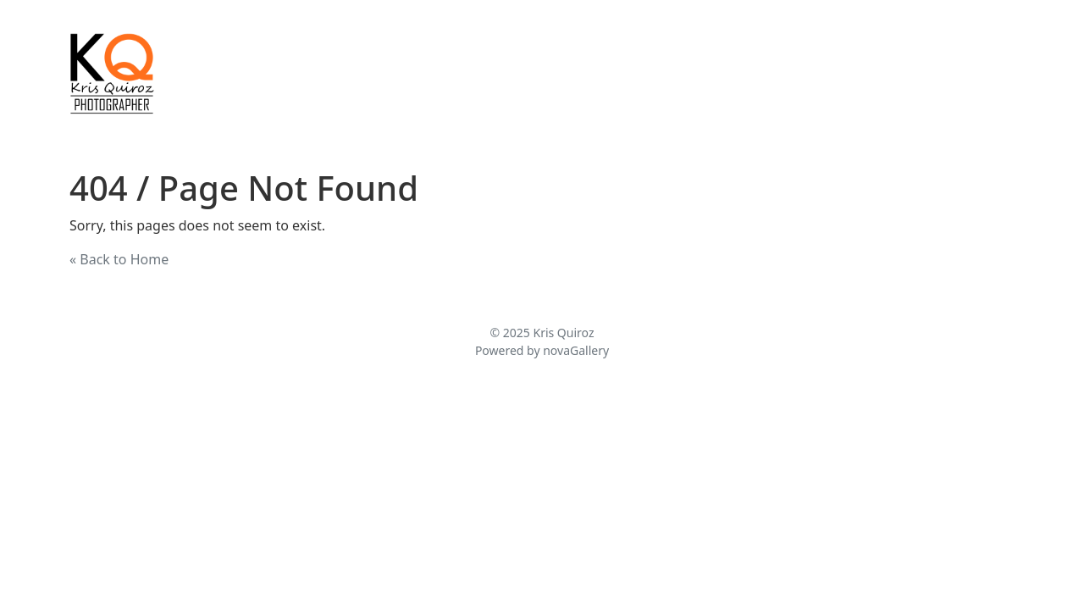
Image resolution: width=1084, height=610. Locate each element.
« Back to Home (119, 259)
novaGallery (576, 350)
